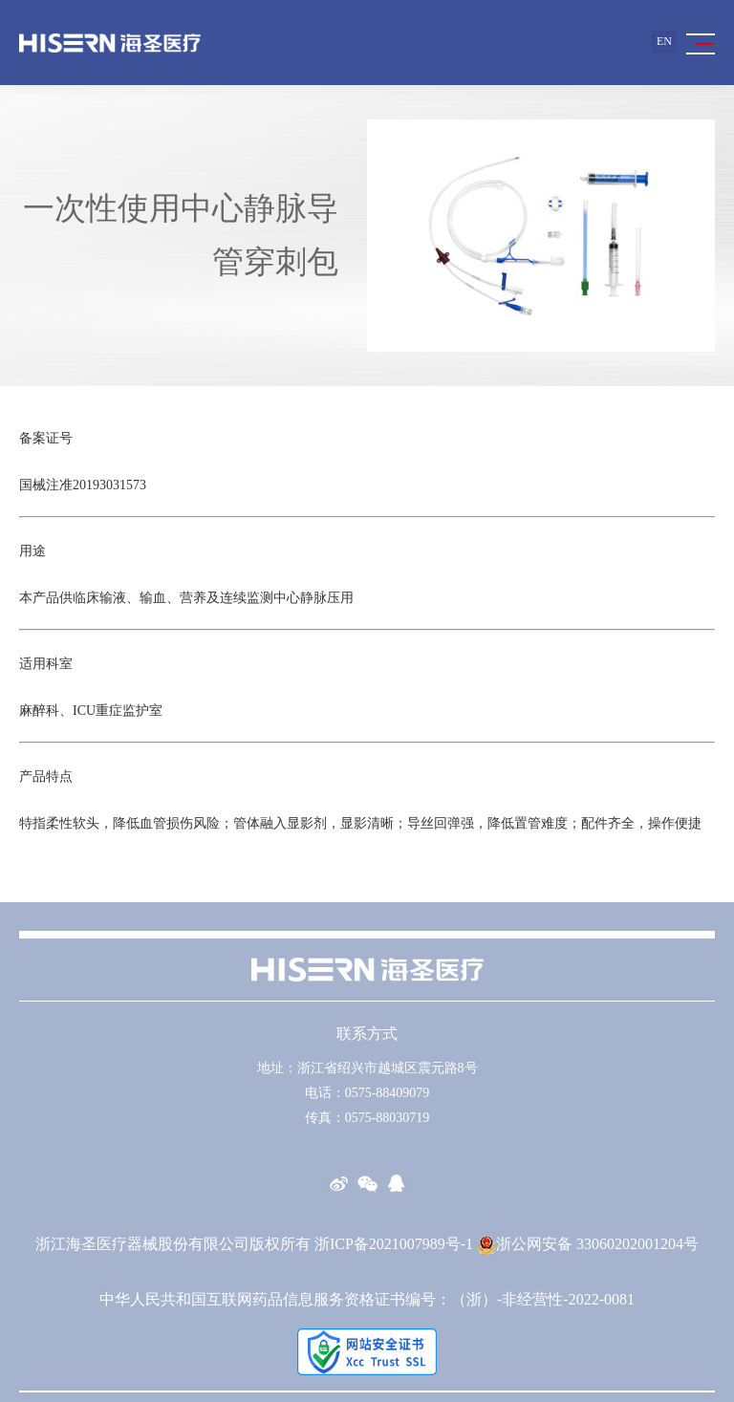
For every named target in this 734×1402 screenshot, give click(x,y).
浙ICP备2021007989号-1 (393, 1244)
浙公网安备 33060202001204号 (588, 1244)
